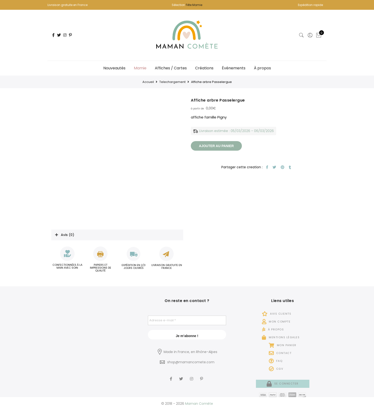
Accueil (148, 82)
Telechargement (172, 82)
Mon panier (282, 345)
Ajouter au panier (216, 146)
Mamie (140, 68)
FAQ (276, 361)
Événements (233, 68)
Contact (280, 353)
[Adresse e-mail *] (187, 320)
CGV (276, 369)
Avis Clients (276, 314)
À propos (262, 68)
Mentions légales (281, 337)
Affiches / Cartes (171, 68)
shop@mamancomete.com (190, 362)
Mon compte (276, 321)
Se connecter (283, 383)
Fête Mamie (194, 5)
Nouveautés (114, 68)
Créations (204, 68)
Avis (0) (67, 234)
